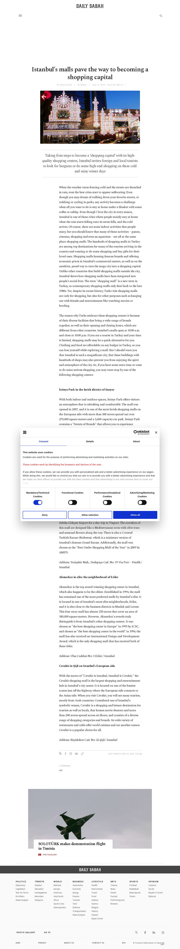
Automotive (78, 885)
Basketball (134, 889)
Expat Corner (97, 918)
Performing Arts (117, 900)
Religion (95, 907)
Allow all (135, 515)
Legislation (20, 889)
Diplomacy (20, 885)
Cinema (114, 885)
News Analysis (22, 900)
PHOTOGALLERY (50, 855)
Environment (97, 889)
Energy (76, 892)
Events (113, 892)
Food (94, 896)
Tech (75, 903)
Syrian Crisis (59, 903)
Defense (76, 907)
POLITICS (21, 881)
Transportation (79, 911)
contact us (98, 943)
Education (39, 889)
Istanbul (38, 885)
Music (113, 889)
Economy (77, 889)
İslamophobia (60, 907)
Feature (95, 915)
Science (95, 903)
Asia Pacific (58, 896)
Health (94, 885)
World (58, 881)
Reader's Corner (155, 892)
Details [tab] (90, 441)
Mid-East (57, 885)
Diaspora (39, 900)
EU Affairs (20, 896)
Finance (76, 896)
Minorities (39, 896)
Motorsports (135, 892)
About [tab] (136, 441)
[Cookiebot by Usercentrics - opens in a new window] (135, 432)
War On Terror (22, 892)
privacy (42, 943)
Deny (45, 515)
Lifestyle (97, 881)
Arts (113, 881)
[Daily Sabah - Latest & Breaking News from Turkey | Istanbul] (89, 6)
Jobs (18, 943)
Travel (94, 892)
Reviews (114, 903)
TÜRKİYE (39, 881)
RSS (124, 943)
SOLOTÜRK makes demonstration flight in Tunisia (72, 846)
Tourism (76, 900)
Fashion (95, 900)
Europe (57, 889)
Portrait (114, 896)
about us (69, 943)
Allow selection (89, 515)
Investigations (41, 892)
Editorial (152, 896)
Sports (133, 881)
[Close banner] (156, 432)
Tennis (132, 896)
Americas (58, 892)
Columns (152, 885)
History (95, 911)
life (60, 770)
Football (133, 885)
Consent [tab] (43, 441)
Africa (56, 900)
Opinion (153, 881)
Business (78, 881)
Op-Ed (151, 889)
